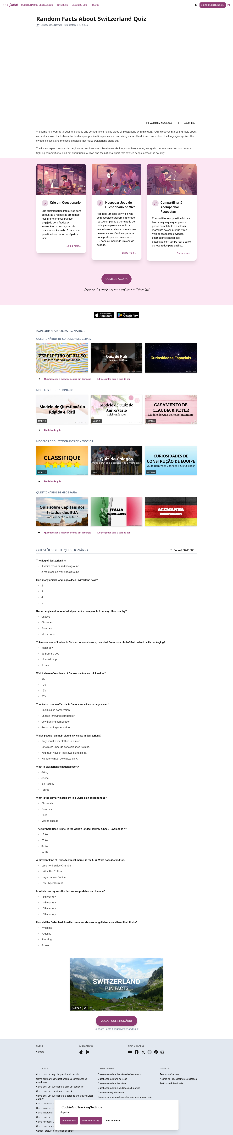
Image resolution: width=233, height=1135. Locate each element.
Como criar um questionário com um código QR (60, 1086)
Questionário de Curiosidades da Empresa (119, 1088)
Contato (40, 1051)
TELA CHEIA (186, 123)
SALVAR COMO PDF (181, 550)
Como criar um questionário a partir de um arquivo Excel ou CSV (64, 1097)
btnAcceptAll (69, 1120)
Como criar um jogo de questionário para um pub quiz (125, 1097)
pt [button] (228, 5)
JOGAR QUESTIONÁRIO (116, 1021)
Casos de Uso (79, 5)
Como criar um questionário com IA (54, 1091)
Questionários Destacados (37, 5)
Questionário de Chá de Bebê (112, 1079)
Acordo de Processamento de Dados (178, 1079)
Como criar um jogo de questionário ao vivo (58, 1074)
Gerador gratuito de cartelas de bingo (55, 1130)
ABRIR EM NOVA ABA (159, 123)
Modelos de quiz (52, 430)
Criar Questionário (212, 5)
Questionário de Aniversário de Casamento (119, 1074)
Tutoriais (62, 5)
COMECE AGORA (116, 279)
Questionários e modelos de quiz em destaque (67, 379)
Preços (95, 5)
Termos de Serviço (169, 1074)
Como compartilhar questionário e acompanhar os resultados (61, 1080)
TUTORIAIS (42, 1068)
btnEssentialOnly (91, 1120)
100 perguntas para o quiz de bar (113, 379)
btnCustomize (113, 1120)
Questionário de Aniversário (112, 1083)
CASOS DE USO (106, 1068)
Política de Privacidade (171, 1083)
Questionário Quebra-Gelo (111, 1092)
